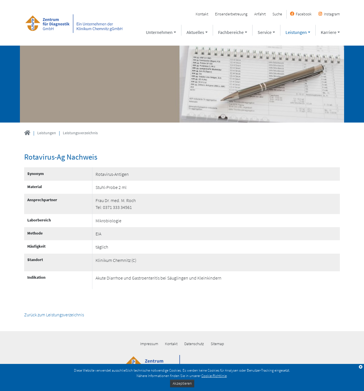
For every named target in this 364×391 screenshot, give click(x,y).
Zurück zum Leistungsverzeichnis (54, 314)
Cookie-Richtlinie (214, 375)
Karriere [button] (328, 32)
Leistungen (46, 132)
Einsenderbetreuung (231, 14)
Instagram (332, 14)
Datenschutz (194, 343)
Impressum (149, 343)
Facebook (304, 14)
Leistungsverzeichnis (80, 132)
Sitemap (217, 343)
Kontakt (202, 14)
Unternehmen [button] (159, 32)
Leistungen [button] (296, 32)
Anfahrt (260, 14)
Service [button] (265, 32)
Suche (277, 14)
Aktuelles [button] (195, 32)
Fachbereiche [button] (231, 32)
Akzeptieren (182, 383)
